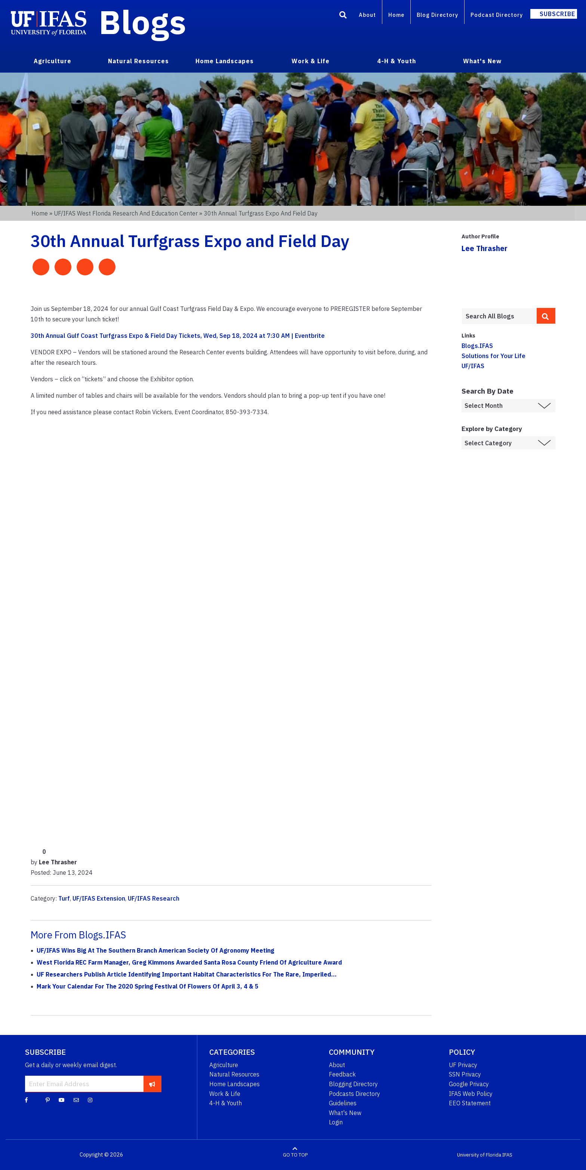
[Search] (343, 16)
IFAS (507, 1155)
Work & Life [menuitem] (311, 61)
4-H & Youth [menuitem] (396, 61)
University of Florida (479, 1155)
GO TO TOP (295, 1155)
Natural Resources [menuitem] (138, 61)
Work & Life (224, 1093)
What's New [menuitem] (482, 61)
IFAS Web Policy (471, 1093)
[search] (546, 316)
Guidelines (343, 1103)
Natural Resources (234, 1074)
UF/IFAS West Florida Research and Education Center (126, 213)
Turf (64, 898)
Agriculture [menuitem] (52, 61)
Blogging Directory (353, 1084)
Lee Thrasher (485, 248)
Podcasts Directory (354, 1093)
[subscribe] (152, 1083)
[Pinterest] (48, 1100)
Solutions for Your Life (493, 356)
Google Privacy (469, 1084)
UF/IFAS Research (153, 898)
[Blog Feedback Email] (76, 1100)
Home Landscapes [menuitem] (224, 61)
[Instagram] (90, 1100)
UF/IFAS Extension (99, 898)
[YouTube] (62, 1100)
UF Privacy (463, 1065)
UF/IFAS (473, 366)
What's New (345, 1112)
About (367, 14)
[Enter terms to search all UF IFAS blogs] (499, 316)
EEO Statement (470, 1103)
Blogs (142, 21)
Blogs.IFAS (477, 345)
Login (336, 1122)
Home (396, 14)
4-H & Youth (225, 1103)
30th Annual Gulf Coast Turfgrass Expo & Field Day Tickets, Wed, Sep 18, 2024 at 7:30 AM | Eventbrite (178, 335)
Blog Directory (437, 14)
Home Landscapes (234, 1084)
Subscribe (557, 14)
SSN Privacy (465, 1074)
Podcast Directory (497, 14)
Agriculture (223, 1065)
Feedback (342, 1074)
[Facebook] (26, 1100)
